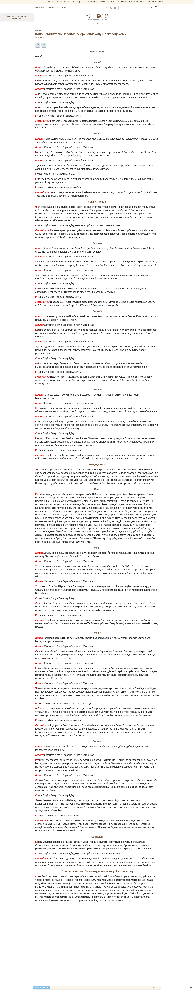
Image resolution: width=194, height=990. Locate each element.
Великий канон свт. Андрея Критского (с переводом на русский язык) (85, 977)
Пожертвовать (97, 23)
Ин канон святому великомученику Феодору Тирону (76, 987)
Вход (99, 7)
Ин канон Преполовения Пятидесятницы (70, 980)
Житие (51, 38)
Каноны (47, 30)
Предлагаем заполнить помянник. (16, 17)
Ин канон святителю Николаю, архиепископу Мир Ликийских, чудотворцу (88, 983)
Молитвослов (97, 16)
